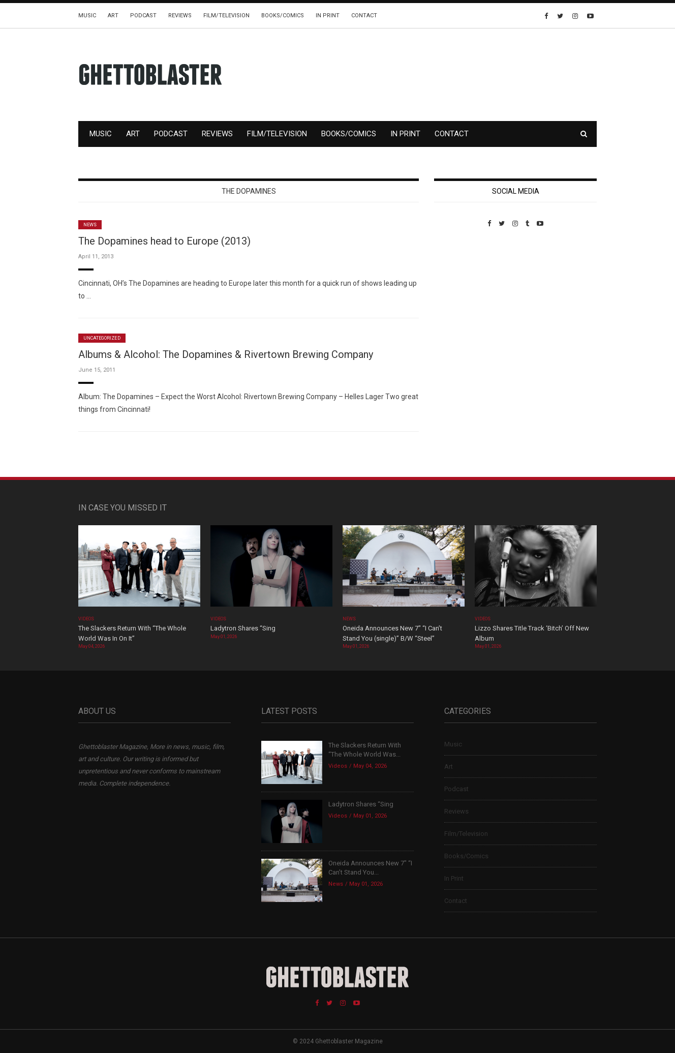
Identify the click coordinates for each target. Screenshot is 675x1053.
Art (113, 15)
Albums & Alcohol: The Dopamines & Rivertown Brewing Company (225, 354)
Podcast (143, 15)
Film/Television (226, 15)
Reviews (180, 15)
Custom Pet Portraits (464, 297)
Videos (86, 618)
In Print (328, 15)
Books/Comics (282, 15)
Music (87, 15)
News (90, 224)
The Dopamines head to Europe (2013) (164, 241)
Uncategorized (101, 338)
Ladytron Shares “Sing (242, 628)
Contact (364, 15)
